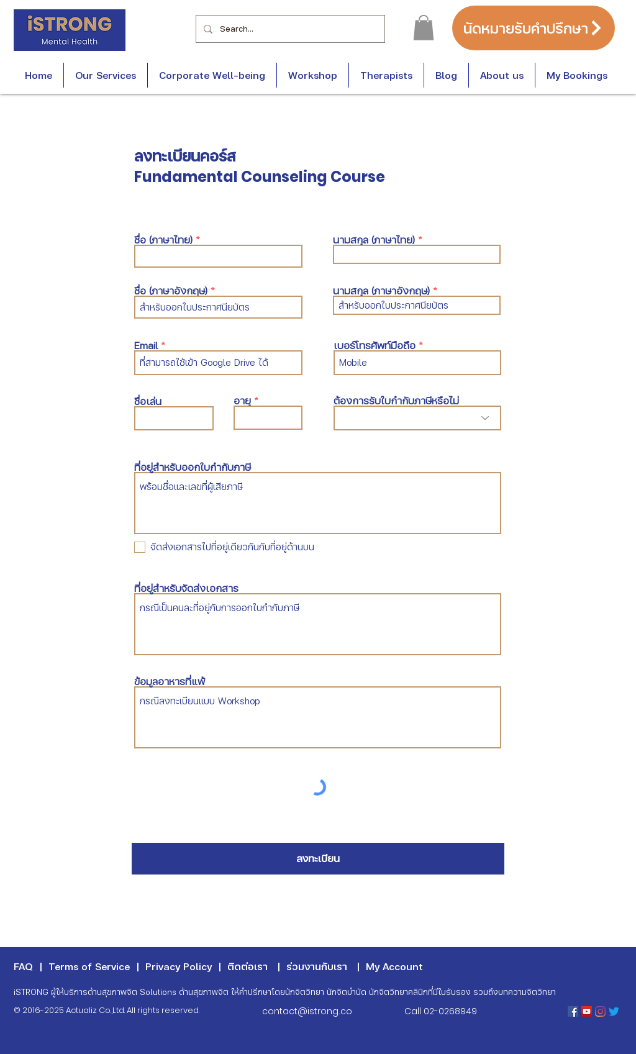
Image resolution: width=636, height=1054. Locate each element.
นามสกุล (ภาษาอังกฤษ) (381, 291)
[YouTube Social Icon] (586, 1011)
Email (146, 345)
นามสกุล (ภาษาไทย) (374, 240)
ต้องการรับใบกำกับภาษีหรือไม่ (396, 401)
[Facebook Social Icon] (573, 1011)
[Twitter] (614, 1011)
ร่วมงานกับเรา (316, 966)
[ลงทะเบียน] (318, 859)
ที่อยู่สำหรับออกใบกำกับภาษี (192, 467)
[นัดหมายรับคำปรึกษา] (533, 28)
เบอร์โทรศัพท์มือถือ (375, 345)
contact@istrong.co (307, 1011)
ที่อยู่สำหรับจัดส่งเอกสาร (186, 588)
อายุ (242, 401)
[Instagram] (600, 1011)
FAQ (23, 966)
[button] (423, 27)
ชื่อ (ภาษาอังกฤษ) (170, 291)
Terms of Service (89, 966)
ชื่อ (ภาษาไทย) (163, 240)
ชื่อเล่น (147, 401)
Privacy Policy (178, 966)
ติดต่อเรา (247, 966)
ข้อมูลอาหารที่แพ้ (169, 681)
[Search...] (289, 29)
